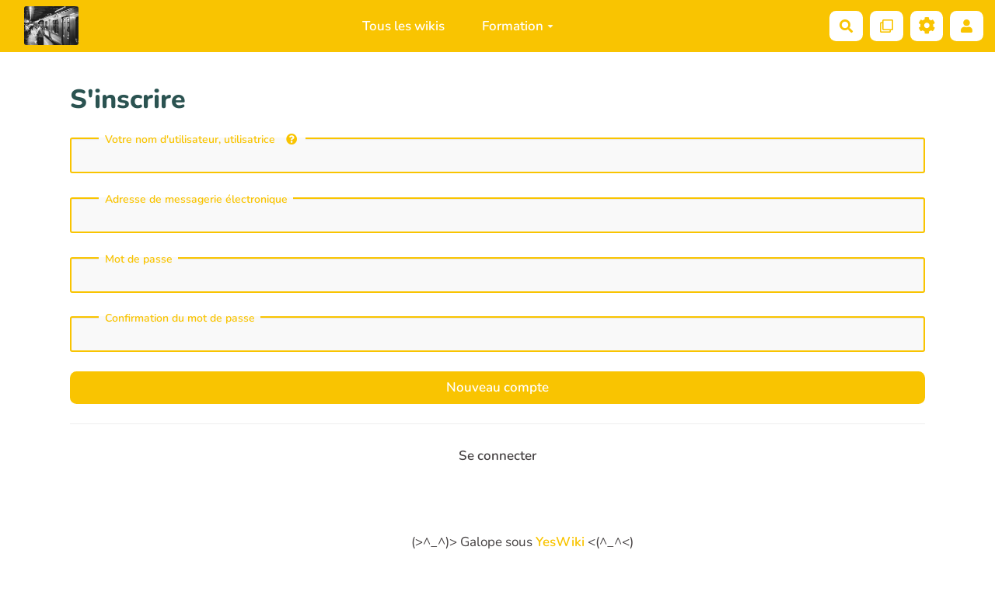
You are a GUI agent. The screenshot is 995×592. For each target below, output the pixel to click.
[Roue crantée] (927, 26)
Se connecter (497, 456)
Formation (517, 26)
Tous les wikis (403, 26)
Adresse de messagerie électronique (196, 199)
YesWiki (560, 542)
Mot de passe (139, 259)
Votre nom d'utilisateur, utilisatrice (201, 139)
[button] (966, 26)
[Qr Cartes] (886, 26)
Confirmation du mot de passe (180, 318)
